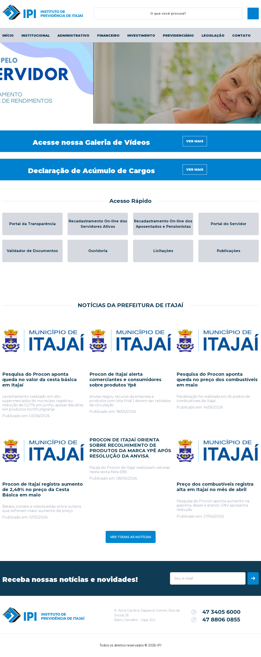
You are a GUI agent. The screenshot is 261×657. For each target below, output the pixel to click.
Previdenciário (178, 36)
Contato (241, 36)
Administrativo (73, 36)
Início (8, 36)
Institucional (35, 36)
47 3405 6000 (221, 612)
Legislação (213, 36)
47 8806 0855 (221, 619)
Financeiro (108, 36)
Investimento (141, 36)
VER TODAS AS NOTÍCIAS (130, 537)
